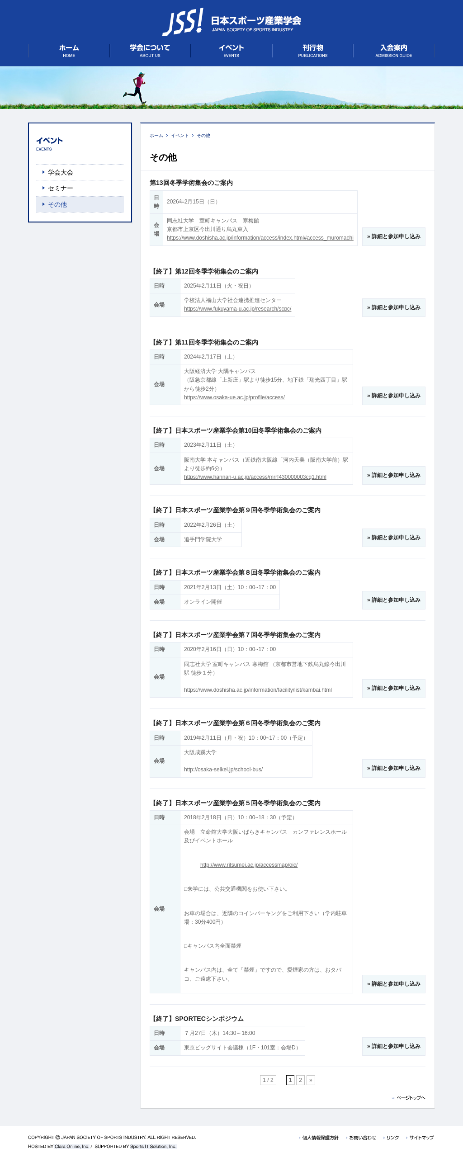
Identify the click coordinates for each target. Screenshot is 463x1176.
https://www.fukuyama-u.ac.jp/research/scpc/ (237, 309)
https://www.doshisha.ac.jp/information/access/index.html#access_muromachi (260, 238)
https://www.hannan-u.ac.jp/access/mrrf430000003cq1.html (255, 477)
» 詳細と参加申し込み (393, 236)
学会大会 (60, 172)
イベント (180, 135)
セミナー (60, 188)
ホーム (156, 135)
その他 (203, 135)
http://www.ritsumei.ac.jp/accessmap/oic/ (249, 865)
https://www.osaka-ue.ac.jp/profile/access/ (234, 397)
